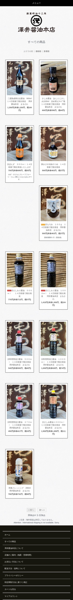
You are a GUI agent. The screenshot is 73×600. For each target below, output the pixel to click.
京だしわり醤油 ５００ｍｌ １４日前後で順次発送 (19, 293)
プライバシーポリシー (14, 576)
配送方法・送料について (15, 568)
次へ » (42, 510)
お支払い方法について (14, 562)
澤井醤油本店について (14, 548)
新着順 (46, 51)
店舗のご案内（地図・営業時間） (19, 555)
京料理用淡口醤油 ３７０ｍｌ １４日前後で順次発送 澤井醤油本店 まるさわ (20, 425)
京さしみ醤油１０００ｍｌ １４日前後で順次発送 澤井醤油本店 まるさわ (54, 425)
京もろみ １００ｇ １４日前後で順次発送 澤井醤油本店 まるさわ (53, 227)
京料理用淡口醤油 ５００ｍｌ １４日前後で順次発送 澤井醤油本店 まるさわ (20, 362)
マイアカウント (11, 596)
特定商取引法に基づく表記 (16, 582)
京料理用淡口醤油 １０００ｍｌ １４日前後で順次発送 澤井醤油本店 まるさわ (54, 362)
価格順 (38, 51)
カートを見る (10, 589)
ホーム (7, 535)
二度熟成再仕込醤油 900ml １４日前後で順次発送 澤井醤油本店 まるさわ (21, 101)
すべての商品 (10, 542)
